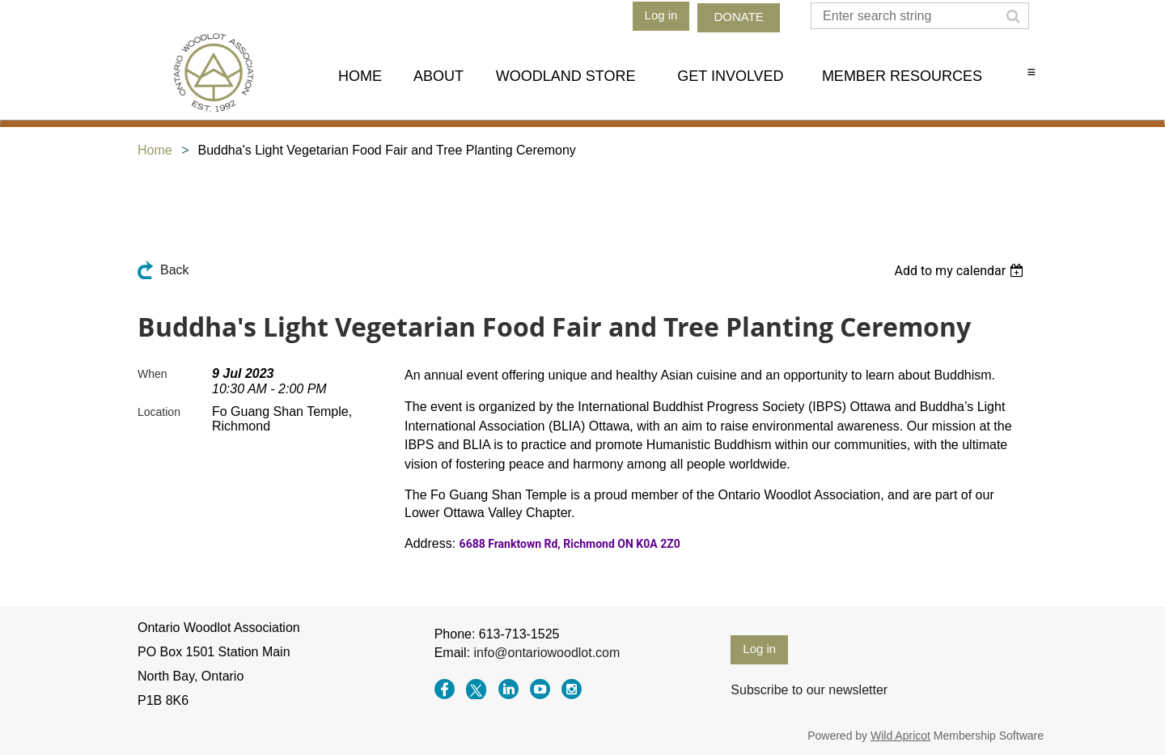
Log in (661, 15)
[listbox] (960, 271)
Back (174, 270)
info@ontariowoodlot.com (547, 653)
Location (159, 411)
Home (155, 150)
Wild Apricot (900, 735)
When (152, 373)
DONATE (738, 16)
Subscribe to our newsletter (809, 690)
